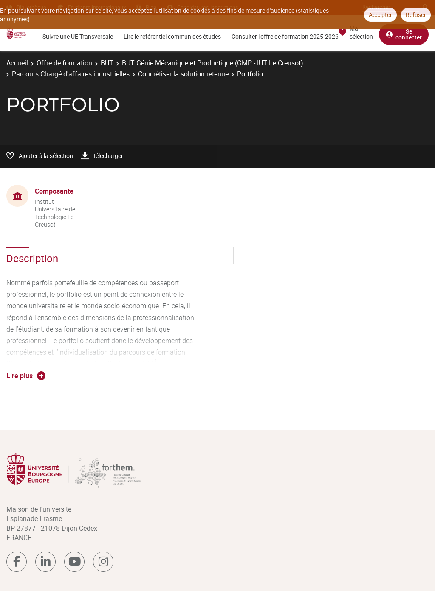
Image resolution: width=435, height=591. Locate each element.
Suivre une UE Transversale (77, 36)
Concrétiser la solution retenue (183, 74)
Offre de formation (64, 63)
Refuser (416, 15)
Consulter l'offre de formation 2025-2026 (285, 36)
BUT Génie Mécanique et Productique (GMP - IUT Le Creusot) (212, 63)
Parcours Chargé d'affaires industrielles (71, 74)
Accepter (380, 15)
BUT (107, 63)
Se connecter (404, 34)
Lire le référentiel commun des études (172, 36)
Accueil (17, 63)
